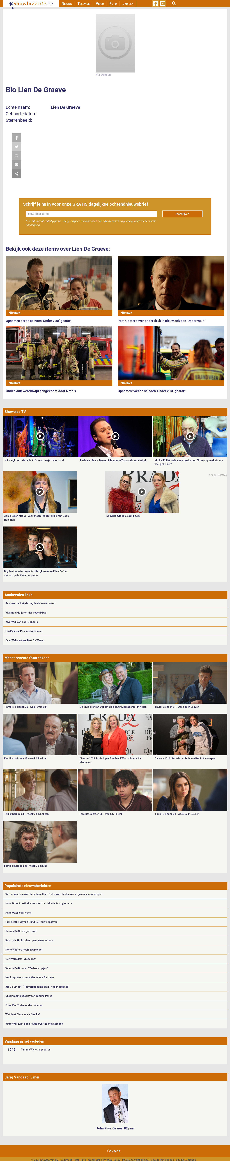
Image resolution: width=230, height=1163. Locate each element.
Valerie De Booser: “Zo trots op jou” (26, 968)
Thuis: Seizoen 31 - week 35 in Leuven (177, 706)
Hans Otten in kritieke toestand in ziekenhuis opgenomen (39, 903)
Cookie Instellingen (162, 1160)
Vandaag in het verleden (24, 1041)
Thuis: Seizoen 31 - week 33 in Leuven (177, 814)
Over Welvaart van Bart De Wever (24, 640)
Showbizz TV (15, 411)
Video (100, 3)
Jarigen (128, 3)
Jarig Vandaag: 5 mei (21, 1077)
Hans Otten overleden (18, 912)
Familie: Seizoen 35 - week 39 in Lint (26, 706)
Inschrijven (182, 214)
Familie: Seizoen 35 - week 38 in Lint (25, 758)
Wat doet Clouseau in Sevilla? (22, 1014)
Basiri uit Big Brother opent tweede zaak (29, 940)
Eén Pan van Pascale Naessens (23, 631)
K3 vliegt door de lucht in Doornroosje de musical (34, 460)
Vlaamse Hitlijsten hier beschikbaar (26, 612)
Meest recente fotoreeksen (26, 658)
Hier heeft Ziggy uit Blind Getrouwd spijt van (31, 922)
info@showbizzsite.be (135, 1160)
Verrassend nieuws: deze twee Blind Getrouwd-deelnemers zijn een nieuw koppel (53, 894)
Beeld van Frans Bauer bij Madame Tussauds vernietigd (113, 460)
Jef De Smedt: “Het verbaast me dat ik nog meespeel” (37, 986)
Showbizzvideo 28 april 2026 (123, 515)
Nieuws (67, 3)
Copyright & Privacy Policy (104, 1160)
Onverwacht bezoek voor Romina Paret (28, 995)
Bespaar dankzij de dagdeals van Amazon (30, 603)
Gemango (190, 1160)
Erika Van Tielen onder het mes (23, 1005)
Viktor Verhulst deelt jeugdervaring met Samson (34, 1023)
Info (83, 1160)
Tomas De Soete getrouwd (21, 931)
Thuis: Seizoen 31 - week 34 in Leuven (26, 814)
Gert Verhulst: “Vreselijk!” (20, 959)
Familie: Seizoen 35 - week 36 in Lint (25, 865)
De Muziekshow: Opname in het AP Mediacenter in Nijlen (113, 706)
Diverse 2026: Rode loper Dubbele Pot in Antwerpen (185, 758)
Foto (113, 3)
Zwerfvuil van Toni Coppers (21, 622)
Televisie (83, 3)
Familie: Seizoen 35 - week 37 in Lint (100, 814)
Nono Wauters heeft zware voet (23, 949)
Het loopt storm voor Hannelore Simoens (29, 977)
